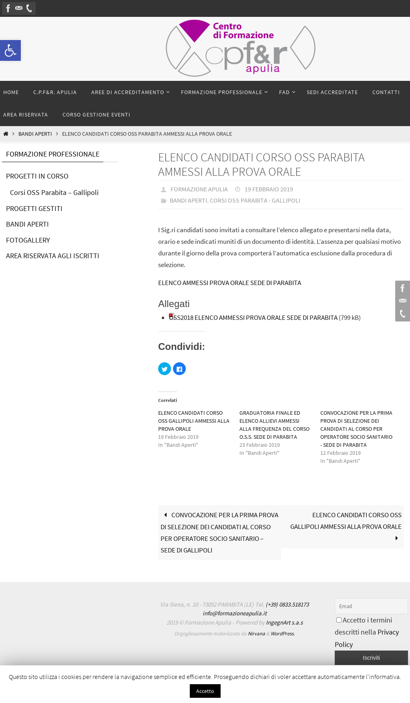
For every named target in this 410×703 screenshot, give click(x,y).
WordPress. (283, 633)
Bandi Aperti (35, 134)
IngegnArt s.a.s (284, 622)
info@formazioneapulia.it (235, 613)
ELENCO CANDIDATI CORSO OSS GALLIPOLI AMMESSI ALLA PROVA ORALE (193, 420)
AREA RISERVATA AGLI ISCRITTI (52, 255)
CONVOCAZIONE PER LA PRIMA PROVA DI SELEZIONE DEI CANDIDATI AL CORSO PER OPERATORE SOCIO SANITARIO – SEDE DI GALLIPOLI (219, 532)
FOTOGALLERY (28, 240)
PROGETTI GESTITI (34, 208)
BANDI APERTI (27, 224)
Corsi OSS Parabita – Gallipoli (54, 192)
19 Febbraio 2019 (269, 189)
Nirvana (256, 633)
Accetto (205, 691)
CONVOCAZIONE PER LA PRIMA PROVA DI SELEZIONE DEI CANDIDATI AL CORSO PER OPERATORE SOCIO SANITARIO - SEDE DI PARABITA (356, 428)
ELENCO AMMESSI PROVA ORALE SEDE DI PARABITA (229, 282)
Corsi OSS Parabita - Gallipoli (255, 200)
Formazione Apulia (199, 189)
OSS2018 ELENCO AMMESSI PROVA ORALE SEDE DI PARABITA (253, 317)
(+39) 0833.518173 (287, 604)
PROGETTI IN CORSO (37, 176)
